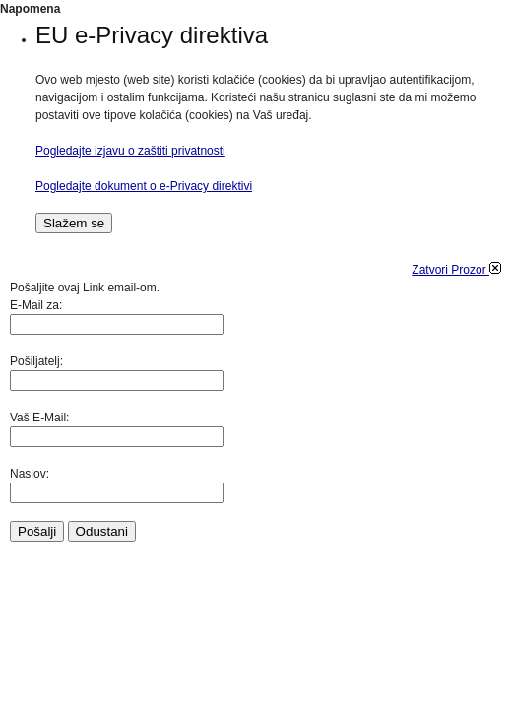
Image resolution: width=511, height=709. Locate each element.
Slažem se (73, 223)
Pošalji (37, 531)
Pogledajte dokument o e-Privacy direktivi (143, 186)
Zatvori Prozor (456, 270)
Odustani (102, 531)
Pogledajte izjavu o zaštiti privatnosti (130, 151)
